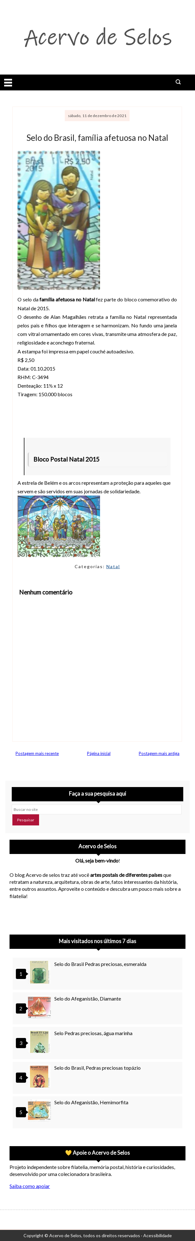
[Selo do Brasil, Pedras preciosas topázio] (40, 1077)
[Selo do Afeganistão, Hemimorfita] (40, 1111)
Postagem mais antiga (159, 753)
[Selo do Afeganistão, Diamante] (40, 1007)
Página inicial (99, 753)
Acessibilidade (157, 1235)
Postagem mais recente (37, 753)
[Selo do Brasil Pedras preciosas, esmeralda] (40, 973)
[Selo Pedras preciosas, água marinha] (40, 1042)
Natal (113, 566)
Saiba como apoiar (30, 1186)
